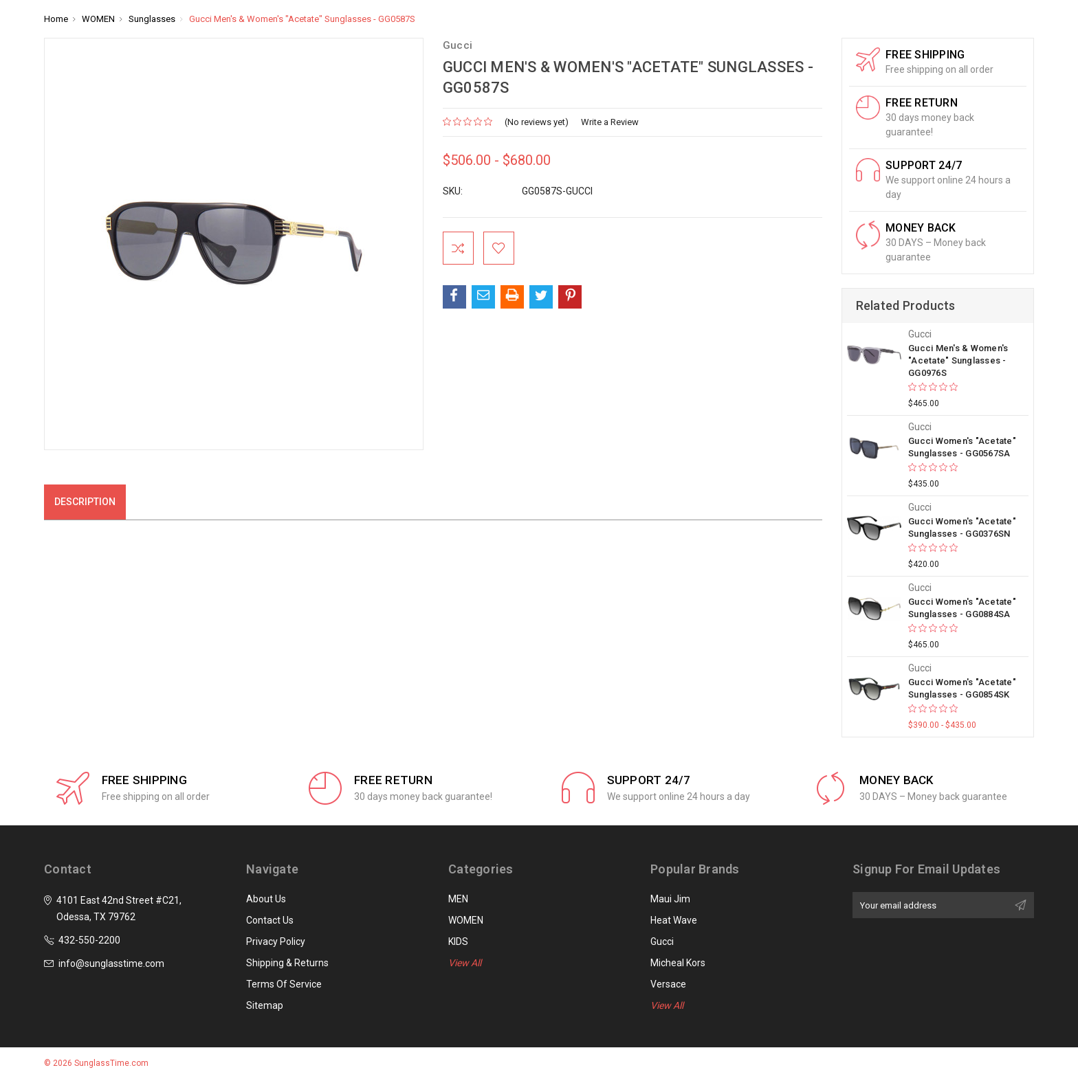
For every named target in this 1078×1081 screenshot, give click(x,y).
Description (85, 501)
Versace (668, 984)
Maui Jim (670, 898)
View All (464, 962)
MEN (458, 898)
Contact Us (270, 920)
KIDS (458, 941)
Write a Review (610, 122)
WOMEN (465, 920)
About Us (266, 898)
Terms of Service (284, 984)
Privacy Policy (275, 941)
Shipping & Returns (287, 962)
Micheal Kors (677, 962)
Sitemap (264, 1005)
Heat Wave (673, 920)
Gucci (662, 941)
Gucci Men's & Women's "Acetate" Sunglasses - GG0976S (958, 360)
